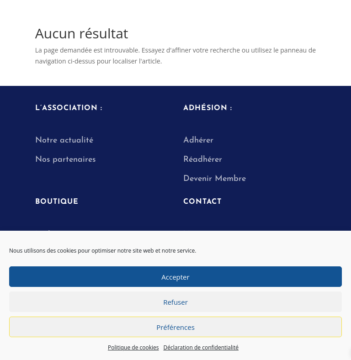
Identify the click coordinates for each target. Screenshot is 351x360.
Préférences (175, 327)
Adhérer (198, 140)
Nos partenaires (65, 159)
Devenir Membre (214, 179)
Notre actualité (64, 140)
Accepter (175, 276)
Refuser (175, 302)
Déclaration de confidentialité (201, 347)
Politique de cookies (133, 347)
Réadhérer (204, 159)
